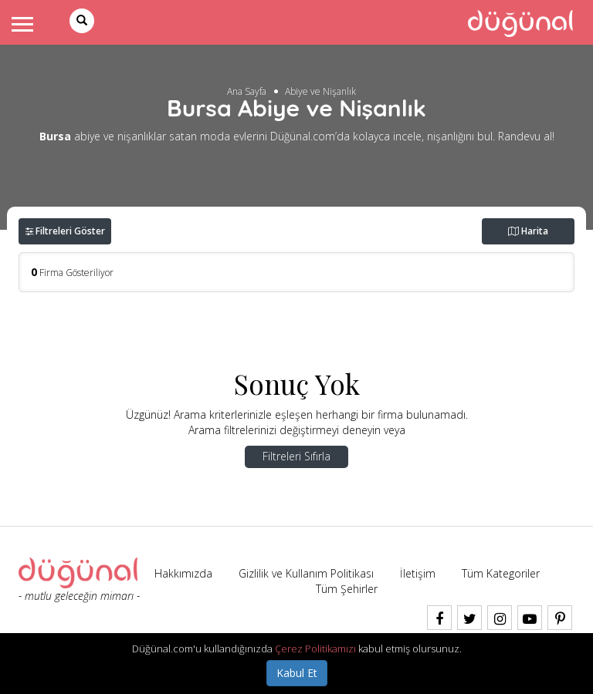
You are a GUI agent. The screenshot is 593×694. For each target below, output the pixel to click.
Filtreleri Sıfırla (296, 456)
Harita (528, 231)
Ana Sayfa (246, 91)
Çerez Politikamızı (315, 648)
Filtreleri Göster (65, 231)
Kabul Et (296, 672)
